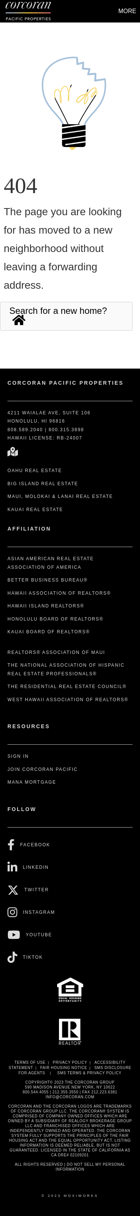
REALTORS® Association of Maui (56, 652)
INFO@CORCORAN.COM (70, 1097)
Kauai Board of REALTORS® (48, 631)
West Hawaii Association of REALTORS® (67, 699)
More (127, 11)
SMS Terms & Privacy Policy (89, 1073)
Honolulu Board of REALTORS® (55, 619)
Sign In (18, 756)
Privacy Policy (70, 1062)
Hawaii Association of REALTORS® (59, 593)
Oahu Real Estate (34, 470)
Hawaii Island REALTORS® (45, 606)
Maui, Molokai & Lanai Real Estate (60, 496)
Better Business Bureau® (47, 580)
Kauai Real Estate (35, 509)
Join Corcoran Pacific (42, 769)
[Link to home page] (29, 11)
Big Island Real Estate (42, 483)
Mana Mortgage (31, 782)
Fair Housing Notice (63, 1068)
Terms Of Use (30, 1062)
